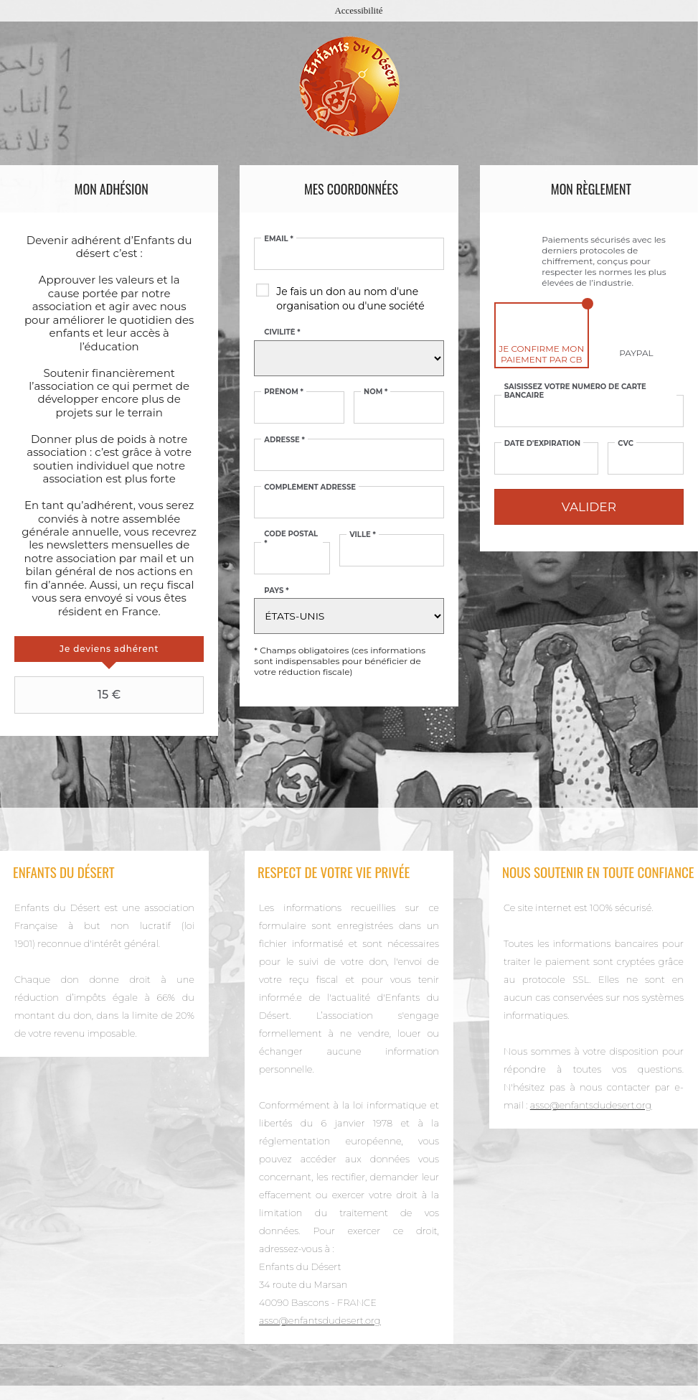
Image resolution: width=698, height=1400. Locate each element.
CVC (625, 443)
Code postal (291, 538)
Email (278, 239)
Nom (375, 392)
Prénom (283, 392)
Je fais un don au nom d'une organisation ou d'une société (350, 298)
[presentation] (109, 649)
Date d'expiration (542, 443)
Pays (276, 591)
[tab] (109, 649)
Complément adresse (310, 487)
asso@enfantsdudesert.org (320, 1320)
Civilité (282, 332)
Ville (362, 535)
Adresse (284, 440)
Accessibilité (358, 10)
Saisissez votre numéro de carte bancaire (575, 391)
